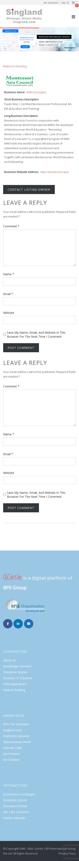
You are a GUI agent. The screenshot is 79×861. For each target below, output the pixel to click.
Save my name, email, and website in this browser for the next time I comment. (36, 335)
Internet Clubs (12, 748)
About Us (9, 660)
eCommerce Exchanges (19, 794)
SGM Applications (15, 684)
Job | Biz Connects (16, 812)
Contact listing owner (29, 190)
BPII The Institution (16, 724)
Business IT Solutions (17, 678)
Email (8, 294)
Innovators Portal (15, 806)
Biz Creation (11, 760)
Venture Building (14, 690)
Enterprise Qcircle (15, 800)
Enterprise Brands (15, 672)
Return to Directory (15, 66)
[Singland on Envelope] (28, 623)
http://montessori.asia (54, 172)
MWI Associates (36, 92)
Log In (65, 2)
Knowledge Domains (17, 666)
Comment (11, 226)
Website (8, 313)
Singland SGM (12, 730)
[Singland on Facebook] (7, 623)
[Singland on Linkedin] (18, 623)
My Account (51, 2)
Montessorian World (17, 742)
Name (8, 274)
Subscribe (25, 46)
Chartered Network (16, 736)
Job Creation (11, 754)
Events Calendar (14, 818)
